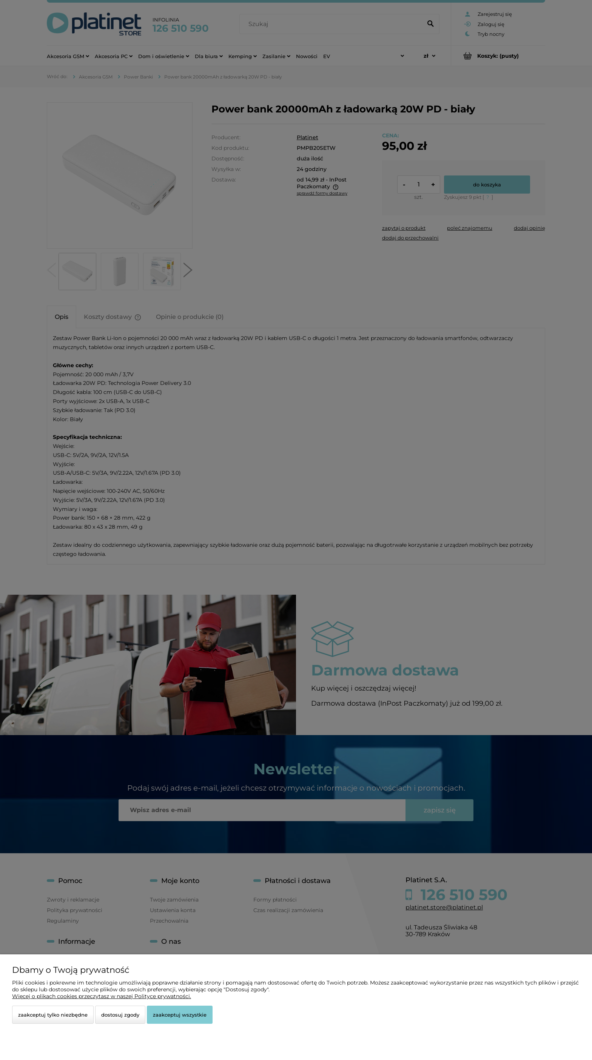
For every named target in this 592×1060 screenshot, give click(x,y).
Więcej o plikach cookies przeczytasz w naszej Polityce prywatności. (101, 996)
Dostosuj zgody (120, 1015)
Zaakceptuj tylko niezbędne (53, 1015)
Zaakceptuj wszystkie (180, 1015)
